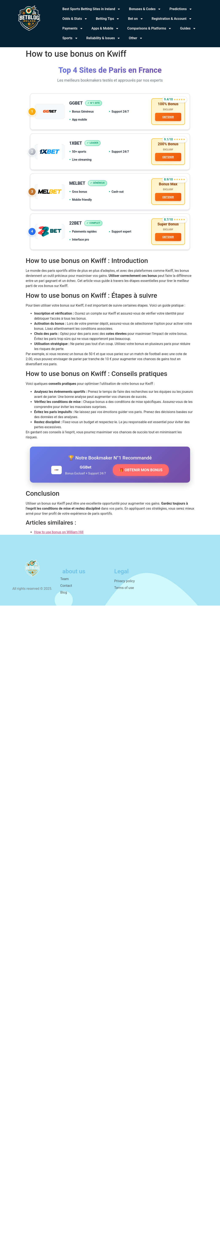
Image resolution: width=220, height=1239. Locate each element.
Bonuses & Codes (145, 9)
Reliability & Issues (103, 38)
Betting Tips (108, 19)
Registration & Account (172, 19)
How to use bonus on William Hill (58, 535)
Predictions (180, 9)
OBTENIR (167, 117)
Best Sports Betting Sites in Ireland (91, 9)
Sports (70, 38)
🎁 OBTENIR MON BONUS (140, 473)
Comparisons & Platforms (149, 28)
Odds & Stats (74, 19)
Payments (72, 28)
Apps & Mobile (105, 28)
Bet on (135, 19)
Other (136, 38)
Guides (188, 28)
